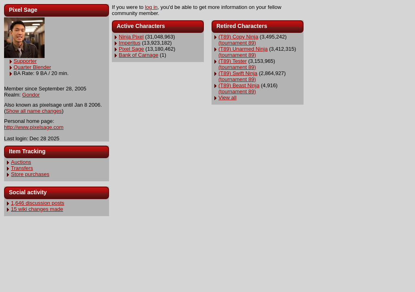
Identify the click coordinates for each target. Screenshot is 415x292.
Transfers (22, 168)
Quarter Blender (32, 67)
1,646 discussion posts (37, 203)
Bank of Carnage (138, 55)
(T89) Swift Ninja (237, 73)
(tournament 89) (237, 43)
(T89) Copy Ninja (238, 37)
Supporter (25, 61)
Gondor (31, 95)
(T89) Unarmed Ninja (242, 49)
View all (227, 97)
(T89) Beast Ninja (238, 85)
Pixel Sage (131, 49)
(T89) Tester (232, 61)
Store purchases (30, 174)
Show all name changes (34, 111)
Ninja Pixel (131, 37)
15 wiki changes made (37, 209)
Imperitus (129, 43)
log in (151, 7)
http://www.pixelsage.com (34, 127)
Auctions (21, 162)
